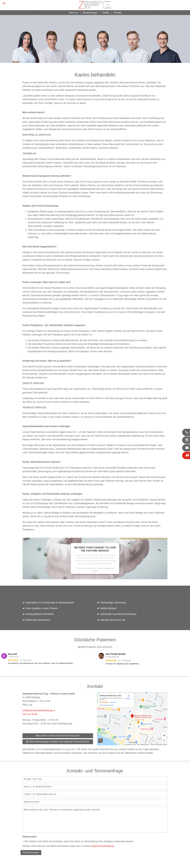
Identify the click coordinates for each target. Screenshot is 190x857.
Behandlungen (90, 12)
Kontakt (117, 12)
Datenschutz (29, 836)
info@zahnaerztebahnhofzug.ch (38, 710)
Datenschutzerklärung (102, 846)
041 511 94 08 (29, 714)
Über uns (73, 12)
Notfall (105, 12)
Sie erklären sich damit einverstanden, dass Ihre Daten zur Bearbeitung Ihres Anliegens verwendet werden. (78, 841)
